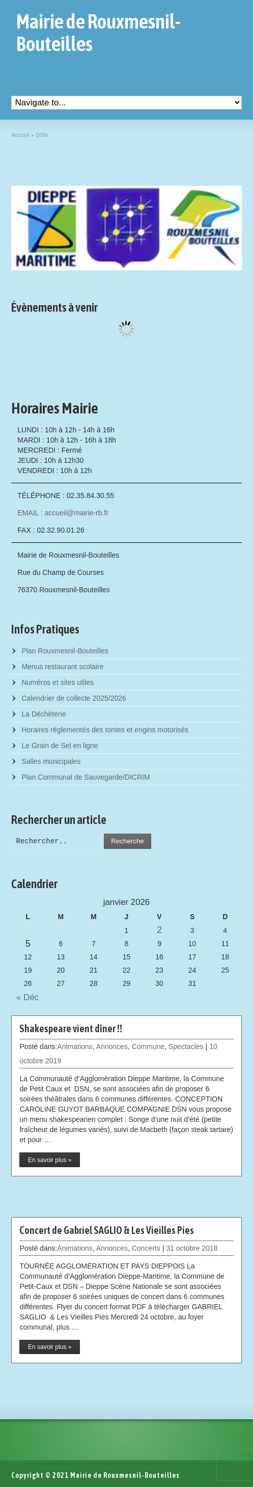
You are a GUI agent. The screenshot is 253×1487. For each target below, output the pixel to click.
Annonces (112, 1046)
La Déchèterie (43, 714)
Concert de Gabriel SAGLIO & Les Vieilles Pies (106, 1230)
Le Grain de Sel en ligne (59, 745)
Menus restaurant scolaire (62, 667)
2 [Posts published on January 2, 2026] (159, 930)
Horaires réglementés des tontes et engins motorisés (104, 730)
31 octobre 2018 (191, 1248)
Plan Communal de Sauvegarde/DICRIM (85, 777)
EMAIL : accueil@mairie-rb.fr (62, 513)
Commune (148, 1046)
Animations (74, 1046)
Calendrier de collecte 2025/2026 (73, 698)
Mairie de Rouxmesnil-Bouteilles (98, 32)
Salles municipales (50, 761)
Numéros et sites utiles (57, 682)
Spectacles (185, 1046)
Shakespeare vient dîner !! (70, 1028)
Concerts (146, 1248)
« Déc (25, 997)
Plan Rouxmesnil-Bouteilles (64, 651)
